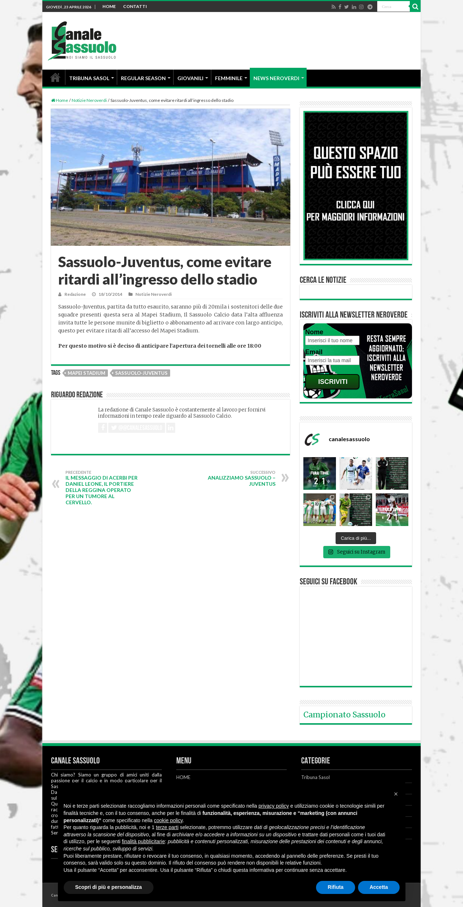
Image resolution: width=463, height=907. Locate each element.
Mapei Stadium (86, 373)
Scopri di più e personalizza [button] (108, 887)
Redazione (75, 294)
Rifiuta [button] (336, 887)
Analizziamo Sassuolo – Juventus (238, 478)
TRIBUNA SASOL (89, 78)
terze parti (167, 827)
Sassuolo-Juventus (141, 373)
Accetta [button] (379, 887)
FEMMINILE (229, 78)
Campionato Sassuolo (344, 715)
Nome (314, 332)
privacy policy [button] (273, 806)
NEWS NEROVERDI (276, 78)
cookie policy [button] (168, 820)
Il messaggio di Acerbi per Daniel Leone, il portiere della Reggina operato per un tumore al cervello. (103, 487)
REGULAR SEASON (143, 78)
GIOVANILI (190, 78)
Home (59, 100)
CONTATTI (135, 6)
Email (314, 352)
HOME (109, 6)
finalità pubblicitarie (143, 841)
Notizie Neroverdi (89, 100)
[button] (396, 794)
